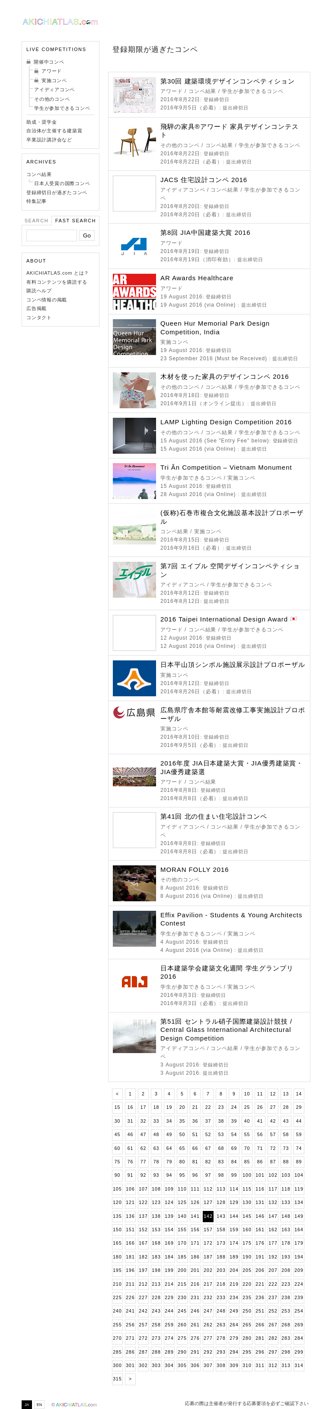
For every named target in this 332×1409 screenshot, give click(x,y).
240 (117, 1311)
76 (131, 1161)
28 (286, 1107)
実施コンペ (54, 80)
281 (259, 1338)
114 (234, 1189)
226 (130, 1297)
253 (285, 1311)
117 (272, 1189)
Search (37, 220)
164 (298, 1229)
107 (143, 1189)
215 (182, 1284)
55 (247, 1134)
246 (195, 1311)
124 (169, 1202)
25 (247, 1107)
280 (247, 1338)
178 (285, 1243)
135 (117, 1216)
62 (143, 1148)
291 (195, 1352)
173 (221, 1243)
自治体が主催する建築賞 (54, 130)
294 (234, 1352)
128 (221, 1202)
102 (272, 1175)
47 (143, 1134)
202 (208, 1270)
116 (259, 1189)
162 (272, 1229)
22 (208, 1107)
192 (272, 1257)
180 (117, 1257)
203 (221, 1270)
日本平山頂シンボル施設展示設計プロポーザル (232, 664)
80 (182, 1161)
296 (259, 1352)
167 (143, 1243)
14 (299, 1094)
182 (143, 1257)
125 (182, 1202)
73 (286, 1148)
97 (208, 1175)
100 (247, 1175)
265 (247, 1325)
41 (260, 1121)
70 (247, 1148)
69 (234, 1148)
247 (208, 1311)
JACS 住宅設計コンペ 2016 (203, 179)
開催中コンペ (49, 61)
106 (130, 1189)
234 (234, 1297)
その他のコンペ (52, 99)
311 (259, 1365)
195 (117, 1270)
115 (247, 1189)
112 (208, 1189)
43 (286, 1121)
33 (156, 1121)
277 (208, 1338)
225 (117, 1297)
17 (143, 1107)
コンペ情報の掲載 (46, 299)
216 (195, 1284)
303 (156, 1365)
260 (182, 1325)
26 (260, 1107)
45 (118, 1134)
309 (234, 1365)
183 (156, 1257)
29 (299, 1107)
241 (130, 1311)
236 (259, 1297)
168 (156, 1243)
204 (234, 1270)
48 (156, 1134)
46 (131, 1134)
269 (298, 1325)
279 (234, 1338)
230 (182, 1297)
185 (182, 1257)
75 (118, 1161)
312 (272, 1365)
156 (195, 1229)
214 (169, 1284)
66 (195, 1148)
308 (221, 1365)
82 (208, 1161)
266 (259, 1325)
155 (182, 1229)
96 (195, 1175)
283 (285, 1338)
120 (117, 1202)
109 (169, 1189)
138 (156, 1216)
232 (208, 1297)
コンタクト (39, 317)
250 (247, 1311)
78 (156, 1161)
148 (285, 1216)
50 (182, 1134)
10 (247, 1094)
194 (298, 1257)
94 (169, 1175)
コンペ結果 (39, 174)
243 (156, 1311)
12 (273, 1094)
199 (169, 1270)
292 (208, 1352)
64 (169, 1148)
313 (285, 1365)
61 (131, 1148)
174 (234, 1243)
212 (143, 1284)
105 (117, 1189)
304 (169, 1365)
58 (286, 1134)
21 (195, 1107)
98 (221, 1175)
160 (247, 1229)
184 (169, 1257)
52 (208, 1134)
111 (195, 1189)
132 (272, 1202)
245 (182, 1311)
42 (273, 1121)
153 (156, 1229)
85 (247, 1161)
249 (234, 1311)
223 (285, 1284)
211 (130, 1284)
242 (143, 1311)
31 (131, 1121)
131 (259, 1202)
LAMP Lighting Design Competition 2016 (226, 422)
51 (195, 1134)
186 (195, 1257)
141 (195, 1216)
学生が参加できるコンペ (62, 108)
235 (247, 1297)
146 (259, 1216)
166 (130, 1243)
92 (143, 1175)
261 (195, 1325)
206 (259, 1270)
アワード (52, 71)
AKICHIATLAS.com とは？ (57, 272)
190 (247, 1257)
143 (221, 1216)
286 (130, 1352)
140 (182, 1216)
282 (272, 1338)
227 (143, 1297)
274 (169, 1338)
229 (169, 1297)
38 (221, 1121)
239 (298, 1297)
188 (221, 1257)
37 (208, 1121)
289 (169, 1352)
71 (260, 1148)
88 (286, 1161)
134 (298, 1202)
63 (156, 1148)
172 (208, 1243)
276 (195, 1338)
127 (208, 1202)
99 (234, 1175)
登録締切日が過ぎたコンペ (56, 192)
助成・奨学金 (41, 122)
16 (131, 1107)
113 (221, 1189)
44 (299, 1121)
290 (182, 1352)
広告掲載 (36, 308)
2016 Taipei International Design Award (224, 619)
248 (221, 1311)
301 (130, 1365)
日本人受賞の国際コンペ (62, 183)
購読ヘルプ (39, 290)
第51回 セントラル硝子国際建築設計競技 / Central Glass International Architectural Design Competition (226, 1030)
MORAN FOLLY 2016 (194, 869)
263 (221, 1325)
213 (156, 1284)
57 (273, 1134)
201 (195, 1270)
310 (247, 1365)
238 (285, 1297)
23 (221, 1107)
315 (117, 1379)
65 (182, 1148)
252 (272, 1311)
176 (259, 1243)
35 (182, 1121)
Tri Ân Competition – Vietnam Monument (226, 467)
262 (208, 1325)
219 (234, 1284)
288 (156, 1352)
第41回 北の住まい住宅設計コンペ (213, 816)
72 (273, 1148)
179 (298, 1243)
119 (298, 1189)
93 (156, 1175)
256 (130, 1325)
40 (247, 1121)
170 (182, 1243)
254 (298, 1311)
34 (169, 1121)
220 (247, 1284)
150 (117, 1229)
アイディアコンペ (54, 89)
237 (272, 1297)
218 (221, 1284)
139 (169, 1216)
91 (131, 1175)
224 (298, 1284)
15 (118, 1107)
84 (234, 1161)
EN (39, 1405)
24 (234, 1107)
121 (130, 1202)
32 (143, 1121)
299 (298, 1352)
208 (285, 1270)
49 (169, 1134)
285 (117, 1352)
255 (117, 1325)
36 (195, 1121)
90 (118, 1175)
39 (234, 1121)
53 (221, 1134)
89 (299, 1161)
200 (182, 1270)
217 (208, 1284)
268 (285, 1325)
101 (259, 1175)
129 (234, 1202)
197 (143, 1270)
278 (221, 1338)
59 (299, 1134)
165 (117, 1243)
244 (169, 1311)
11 (260, 1094)
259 (169, 1325)
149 (298, 1216)
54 (234, 1134)
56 (260, 1134)
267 (272, 1325)
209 (298, 1270)
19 (169, 1107)
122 (143, 1202)
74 (299, 1148)
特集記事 (36, 201)
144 (234, 1216)
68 (221, 1148)
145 (247, 1216)
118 (285, 1189)
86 (260, 1161)
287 (143, 1352)
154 (169, 1229)
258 (156, 1325)
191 (259, 1257)
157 (208, 1229)
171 (195, 1243)
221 (259, 1284)
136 (130, 1216)
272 (143, 1338)
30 (118, 1121)
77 (143, 1161)
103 (285, 1175)
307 (208, 1365)
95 (182, 1175)
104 (298, 1175)
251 (259, 1311)
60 (118, 1148)
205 (247, 1270)
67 (208, 1148)
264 (234, 1325)
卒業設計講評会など (49, 139)
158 (221, 1229)
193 (285, 1257)
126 (195, 1202)
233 (221, 1297)
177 (272, 1243)
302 (143, 1365)
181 (130, 1257)
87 (273, 1161)
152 (143, 1229)
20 (182, 1107)
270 (117, 1338)
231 (195, 1297)
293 (221, 1352)
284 (298, 1338)
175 (247, 1243)
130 (247, 1202)
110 (182, 1189)
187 (208, 1257)
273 (156, 1338)
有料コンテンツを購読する (56, 282)
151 (130, 1229)
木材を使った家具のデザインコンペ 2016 (224, 376)
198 (156, 1270)
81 (195, 1161)
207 (272, 1270)
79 (169, 1161)
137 (143, 1216)
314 (298, 1365)
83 (221, 1161)
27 (273, 1107)
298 (285, 1352)
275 (182, 1338)
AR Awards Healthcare (196, 278)
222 (272, 1284)
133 (285, 1202)
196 (130, 1270)
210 (117, 1284)
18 (156, 1107)
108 (156, 1189)
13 (286, 1094)
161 (259, 1229)
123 (156, 1202)
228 (156, 1297)
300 (117, 1365)
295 (247, 1352)
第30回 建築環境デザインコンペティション (227, 81)
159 (234, 1229)
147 (272, 1216)
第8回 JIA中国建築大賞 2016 (205, 232)
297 (272, 1352)
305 (182, 1365)
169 (169, 1243)
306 (195, 1365)
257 (143, 1325)
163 (285, 1229)
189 (234, 1257)
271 (130, 1338)
